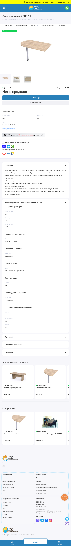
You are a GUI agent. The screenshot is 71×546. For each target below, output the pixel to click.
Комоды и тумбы (8, 511)
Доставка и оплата (47, 26)
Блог (4, 490)
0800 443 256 (40, 502)
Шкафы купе (7, 502)
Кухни (4, 508)
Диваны (5, 505)
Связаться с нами (8, 487)
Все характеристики (8, 129)
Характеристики (21, 26)
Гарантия (61, 26)
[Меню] (3, 8)
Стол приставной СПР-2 (43, 388)
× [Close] (68, 2)
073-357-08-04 (41, 504)
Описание (8, 26)
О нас (4, 478)
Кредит (38, 481)
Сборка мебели (41, 490)
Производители (41, 493)
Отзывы (34, 26)
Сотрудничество (8, 484)
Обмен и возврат (41, 484)
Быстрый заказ (35, 103)
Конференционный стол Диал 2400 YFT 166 (49, 434)
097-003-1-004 (41, 506)
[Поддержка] (67, 8)
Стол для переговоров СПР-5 (13, 388)
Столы (5, 514)
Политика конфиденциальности (46, 487)
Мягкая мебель (7, 517)
